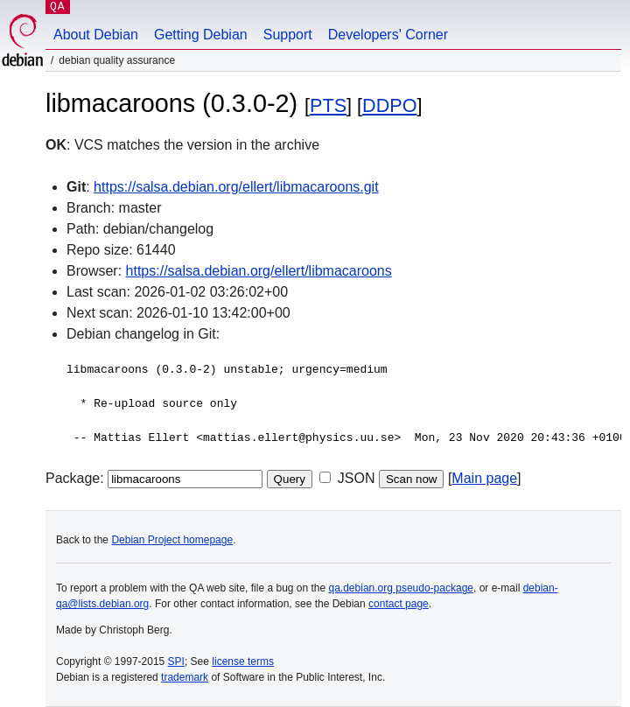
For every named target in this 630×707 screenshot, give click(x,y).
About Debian (95, 34)
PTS (328, 105)
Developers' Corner (388, 34)
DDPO (389, 105)
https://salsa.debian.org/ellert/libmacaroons (259, 270)
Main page (484, 478)
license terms (243, 661)
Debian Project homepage (172, 540)
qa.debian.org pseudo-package (401, 588)
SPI (176, 661)
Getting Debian (201, 34)
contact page (398, 604)
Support (287, 34)
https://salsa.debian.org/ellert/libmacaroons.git (236, 186)
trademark (184, 677)
